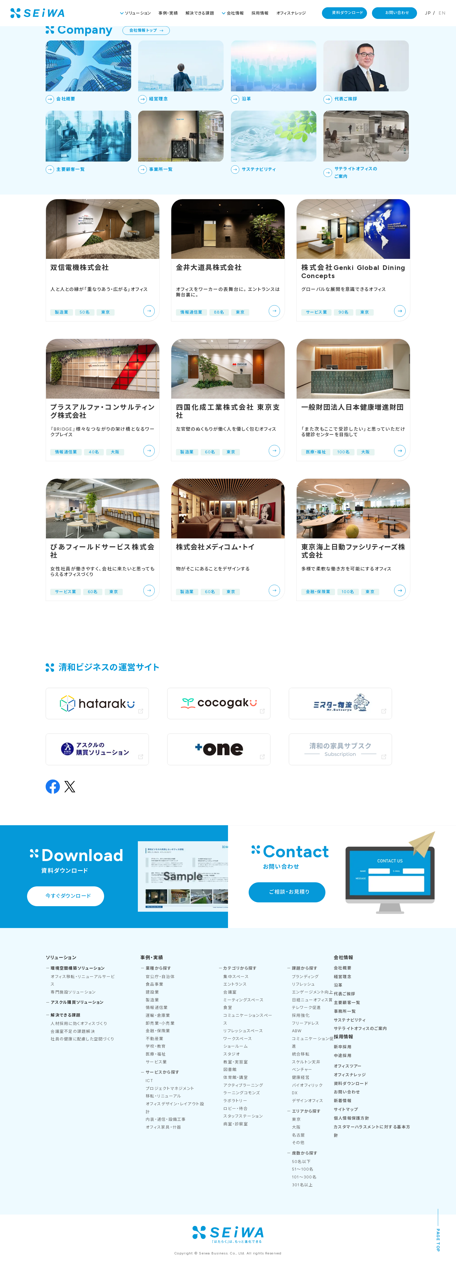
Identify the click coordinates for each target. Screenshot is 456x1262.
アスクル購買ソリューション (77, 1002)
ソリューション (138, 13)
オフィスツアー (348, 1066)
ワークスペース (237, 1038)
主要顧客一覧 (347, 1002)
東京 (296, 1119)
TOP (370, 39)
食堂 (227, 1007)
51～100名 (303, 1169)
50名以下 (301, 1161)
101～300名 (304, 1177)
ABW (297, 1030)
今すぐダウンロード (68, 896)
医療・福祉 (156, 1054)
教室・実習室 (235, 1062)
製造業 (152, 1000)
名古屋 (298, 1135)
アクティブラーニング (243, 1085)
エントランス (235, 984)
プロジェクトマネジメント (170, 1088)
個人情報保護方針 (351, 1118)
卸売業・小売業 (160, 1023)
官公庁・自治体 (160, 976)
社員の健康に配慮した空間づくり (82, 1039)
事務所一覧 (345, 1011)
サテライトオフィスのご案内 (360, 1028)
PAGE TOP (438, 1240)
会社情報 (235, 13)
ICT (149, 1080)
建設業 (152, 992)
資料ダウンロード (348, 12)
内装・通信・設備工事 (166, 1119)
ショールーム (235, 1046)
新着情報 (343, 1100)
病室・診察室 (235, 1124)
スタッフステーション (243, 1116)
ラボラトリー (235, 1100)
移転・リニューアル (163, 1096)
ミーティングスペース (243, 1000)
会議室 (230, 992)
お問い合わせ (397, 12)
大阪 (296, 1127)
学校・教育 (156, 1046)
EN (442, 13)
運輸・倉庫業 (158, 1015)
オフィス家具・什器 (163, 1127)
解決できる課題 (200, 13)
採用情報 (260, 13)
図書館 (230, 1069)
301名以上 (302, 1185)
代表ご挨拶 (344, 993)
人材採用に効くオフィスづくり (79, 1023)
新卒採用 (343, 1046)
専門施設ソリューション (73, 992)
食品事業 (154, 984)
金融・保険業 (158, 1030)
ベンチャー (302, 1069)
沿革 (338, 985)
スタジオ (231, 1054)
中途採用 (343, 1055)
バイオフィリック (307, 1085)
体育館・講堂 (235, 1077)
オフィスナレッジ (291, 13)
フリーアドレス (306, 1023)
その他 (298, 1142)
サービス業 (156, 1062)
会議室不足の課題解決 (73, 1031)
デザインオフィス (307, 1100)
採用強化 (301, 1015)
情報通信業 (157, 1007)
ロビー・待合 (235, 1108)
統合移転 (301, 1054)
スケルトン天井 (306, 1062)
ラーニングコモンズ (241, 1092)
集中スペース (236, 976)
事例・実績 (168, 13)
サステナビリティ (350, 1020)
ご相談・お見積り (289, 892)
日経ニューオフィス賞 (312, 1000)
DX (295, 1092)
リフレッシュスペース (243, 1030)
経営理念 (343, 976)
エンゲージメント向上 (313, 992)
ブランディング (305, 976)
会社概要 (343, 968)
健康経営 (301, 1077)
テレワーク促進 (306, 1007)
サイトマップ (346, 1109)
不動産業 (154, 1038)
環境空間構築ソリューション (78, 968)
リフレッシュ (303, 984)
